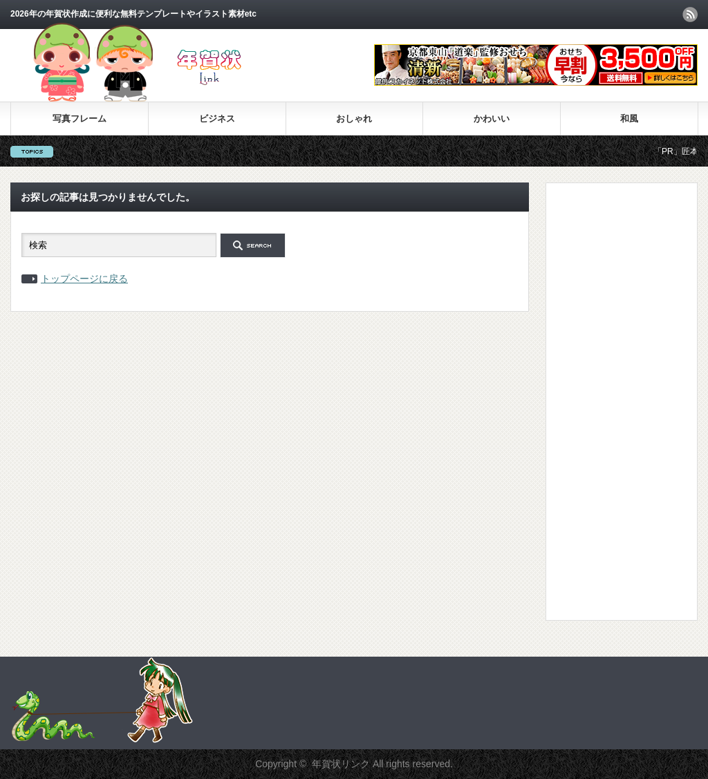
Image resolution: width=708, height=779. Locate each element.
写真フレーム (79, 118)
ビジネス (217, 118)
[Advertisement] (612, 401)
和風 (629, 118)
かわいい (492, 118)
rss (690, 14)
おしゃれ (354, 118)
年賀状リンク (341, 763)
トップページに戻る (84, 278)
